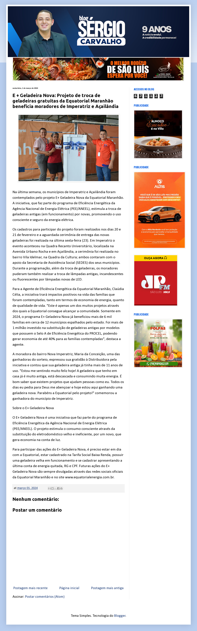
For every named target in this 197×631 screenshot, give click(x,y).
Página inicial (69, 588)
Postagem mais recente (30, 588)
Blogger (119, 616)
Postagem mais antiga (107, 588)
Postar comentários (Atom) (44, 597)
